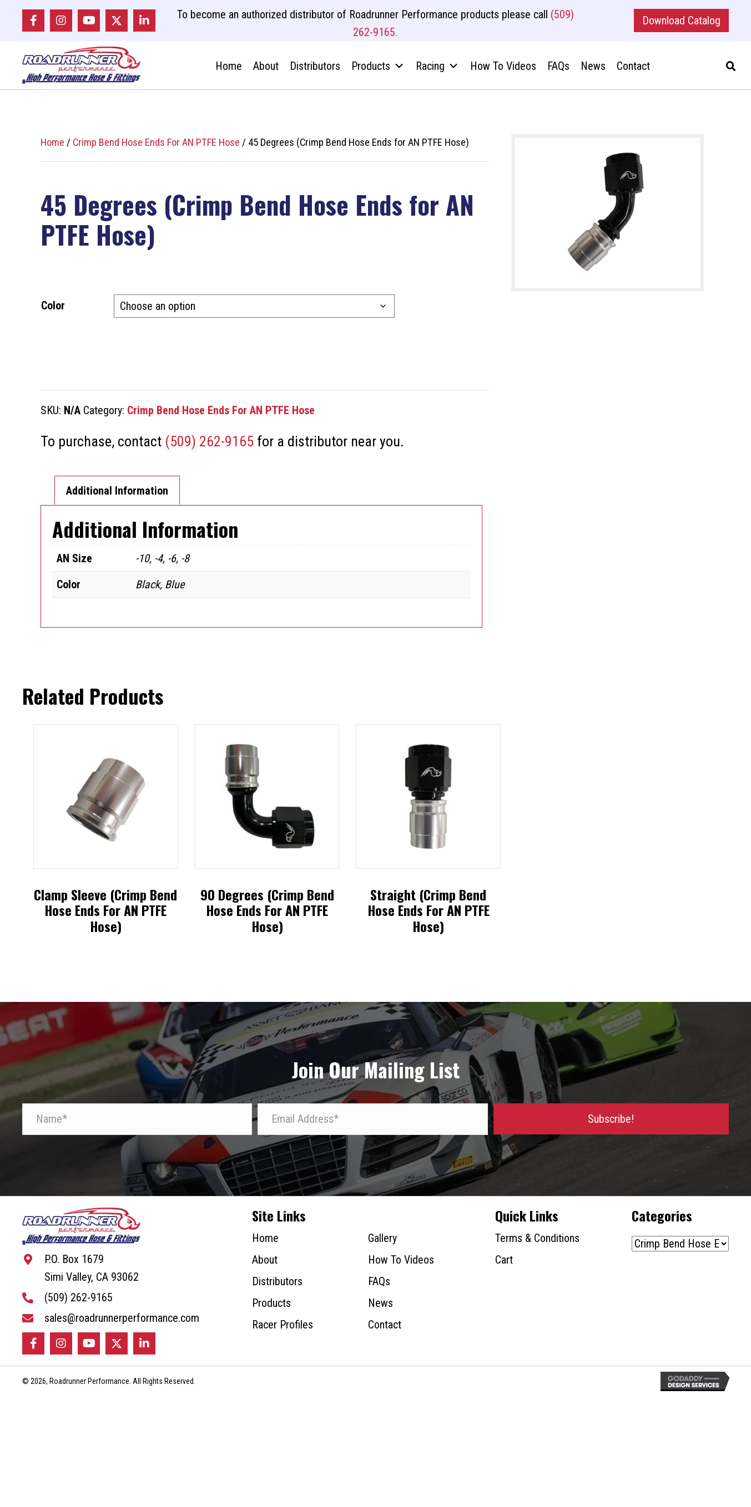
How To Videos (503, 71)
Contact (633, 71)
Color (53, 314)
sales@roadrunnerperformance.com (121, 1333)
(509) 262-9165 (209, 450)
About (266, 71)
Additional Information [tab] (117, 499)
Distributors (315, 71)
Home (228, 71)
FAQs (558, 71)
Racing (437, 71)
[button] (33, 22)
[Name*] (137, 1127)
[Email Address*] (372, 1127)
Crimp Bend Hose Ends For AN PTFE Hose (156, 151)
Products (378, 71)
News (593, 71)
